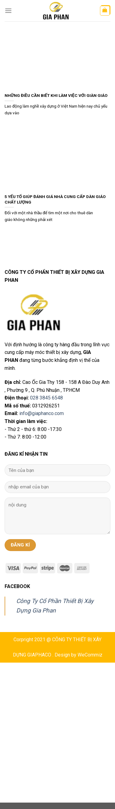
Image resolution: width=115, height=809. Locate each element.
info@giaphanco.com (41, 413)
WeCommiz (90, 655)
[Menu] (8, 10)
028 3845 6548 (46, 398)
